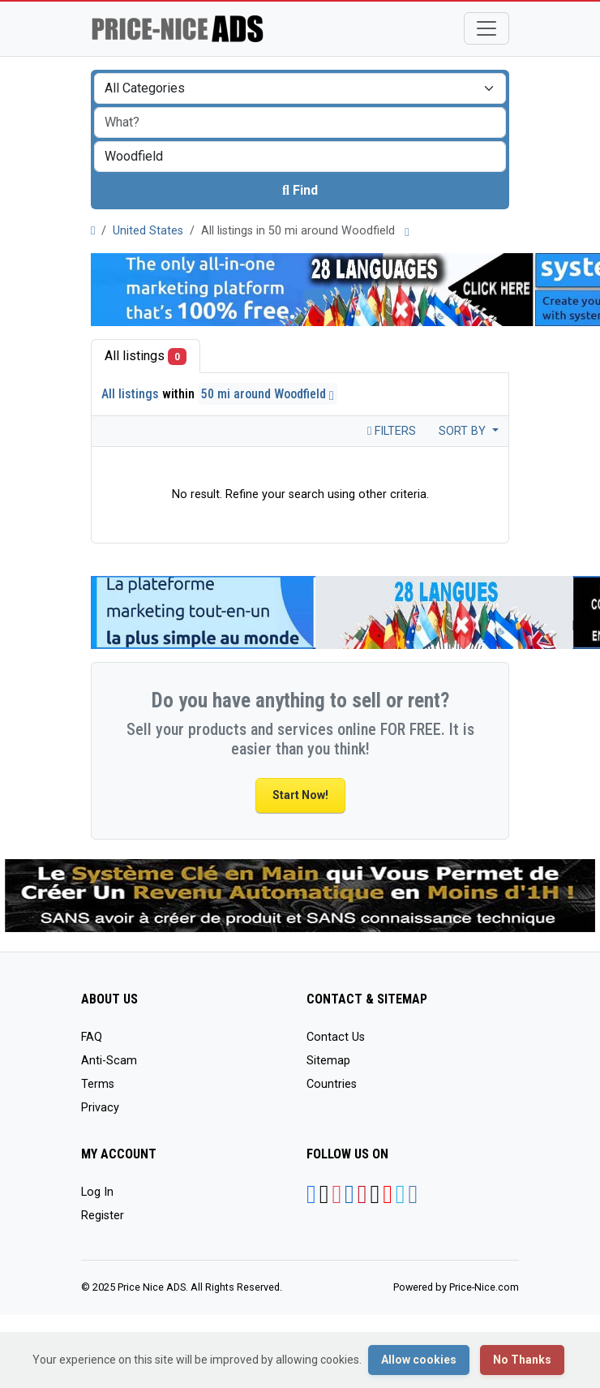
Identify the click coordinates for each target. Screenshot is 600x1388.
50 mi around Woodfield (267, 394)
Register (102, 1216)
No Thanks (522, 1359)
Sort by (464, 431)
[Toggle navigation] (486, 28)
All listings (145, 356)
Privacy (100, 1108)
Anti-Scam (109, 1061)
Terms (97, 1084)
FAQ (91, 1037)
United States (148, 231)
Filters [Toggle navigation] (391, 431)
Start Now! (300, 795)
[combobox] (300, 156)
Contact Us (335, 1037)
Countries (331, 1084)
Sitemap (328, 1061)
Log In (97, 1192)
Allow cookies (418, 1359)
